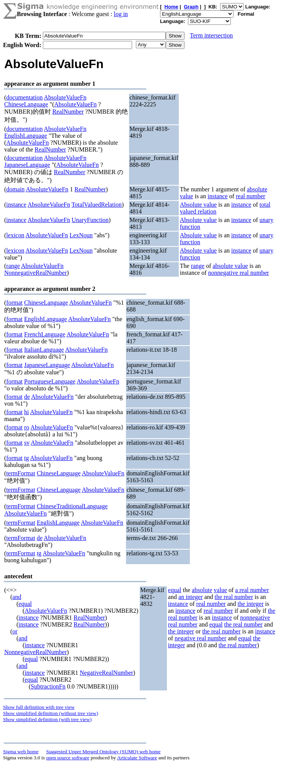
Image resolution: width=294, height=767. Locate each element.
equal (25, 604)
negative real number (200, 638)
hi (26, 412)
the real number (234, 597)
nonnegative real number (238, 272)
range (13, 266)
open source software (67, 757)
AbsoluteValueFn (65, 97)
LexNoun (81, 235)
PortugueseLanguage (49, 381)
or (14, 631)
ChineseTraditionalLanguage (72, 506)
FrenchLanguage (44, 334)
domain (15, 189)
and (16, 597)
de (27, 396)
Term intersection (211, 35)
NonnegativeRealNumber (35, 272)
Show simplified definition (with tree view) (47, 719)
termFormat (20, 473)
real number (250, 196)
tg (26, 458)
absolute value (230, 266)
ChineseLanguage (26, 104)
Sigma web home (21, 751)
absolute (202, 590)
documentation (24, 97)
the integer (251, 604)
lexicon (15, 235)
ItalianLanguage (44, 349)
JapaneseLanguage (27, 165)
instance (217, 196)
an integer (190, 597)
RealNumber (68, 111)
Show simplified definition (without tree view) (50, 713)
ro (26, 427)
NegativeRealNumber (106, 672)
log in (121, 14)
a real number (252, 590)
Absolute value (198, 204)
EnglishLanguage (25, 135)
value (220, 590)
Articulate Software (137, 757)
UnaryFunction (90, 220)
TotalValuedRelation (97, 204)
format (14, 302)
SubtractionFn (48, 686)
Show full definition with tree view (39, 707)
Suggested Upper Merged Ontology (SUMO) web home (103, 751)
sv (26, 442)
